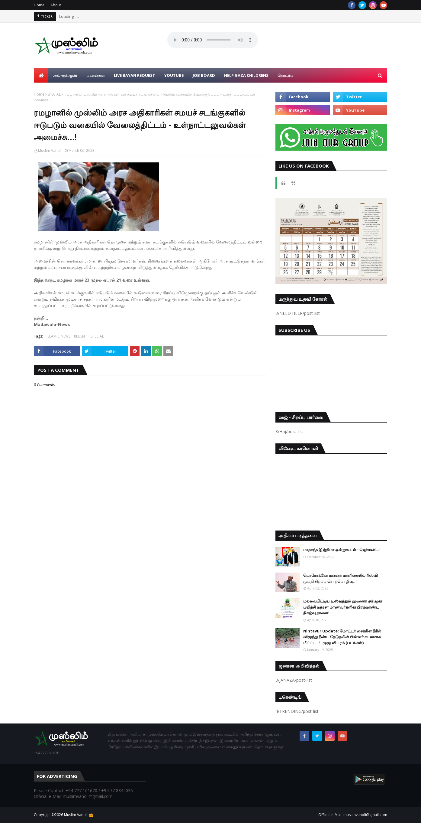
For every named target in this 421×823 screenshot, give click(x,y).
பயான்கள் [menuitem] (95, 75)
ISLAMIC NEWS (58, 336)
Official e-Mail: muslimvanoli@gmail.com (352, 814)
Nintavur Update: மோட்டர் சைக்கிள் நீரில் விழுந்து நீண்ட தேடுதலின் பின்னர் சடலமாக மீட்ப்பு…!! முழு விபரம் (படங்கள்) (342, 636)
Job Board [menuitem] (204, 75)
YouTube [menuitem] (174, 75)
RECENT (80, 336)
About (55, 5)
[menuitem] (41, 75)
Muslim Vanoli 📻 (78, 814)
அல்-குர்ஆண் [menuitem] (65, 75)
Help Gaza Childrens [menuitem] (246, 75)
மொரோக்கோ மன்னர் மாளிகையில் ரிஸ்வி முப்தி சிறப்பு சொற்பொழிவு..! (340, 578)
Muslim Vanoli (50, 150)
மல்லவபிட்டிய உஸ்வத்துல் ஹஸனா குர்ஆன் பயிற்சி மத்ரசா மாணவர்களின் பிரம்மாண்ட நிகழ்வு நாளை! (342, 607)
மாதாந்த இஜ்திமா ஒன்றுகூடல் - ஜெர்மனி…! (342, 549)
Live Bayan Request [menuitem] (134, 75)
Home (39, 5)
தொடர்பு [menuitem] (285, 75)
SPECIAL (54, 94)
